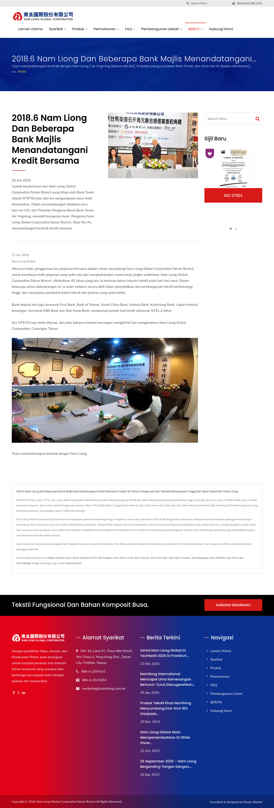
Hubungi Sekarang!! (233, 605)
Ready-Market (253, 801)
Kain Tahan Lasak (123, 557)
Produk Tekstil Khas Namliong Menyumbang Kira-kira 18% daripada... (165, 708)
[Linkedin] (23, 692)
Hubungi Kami (221, 29)
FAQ (130, 29)
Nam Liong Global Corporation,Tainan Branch (65, 801)
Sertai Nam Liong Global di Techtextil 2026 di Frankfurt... (164, 652)
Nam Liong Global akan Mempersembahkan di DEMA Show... (165, 737)
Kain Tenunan (142, 557)
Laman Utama (30, 29)
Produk (79, 29)
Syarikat (57, 29)
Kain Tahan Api (234, 557)
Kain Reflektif (217, 557)
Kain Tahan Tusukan (180, 557)
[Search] (210, 3)
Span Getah (72, 557)
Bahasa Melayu (249, 3)
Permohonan (106, 29)
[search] (188, 3)
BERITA (195, 29)
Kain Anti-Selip (159, 557)
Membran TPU (88, 557)
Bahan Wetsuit (56, 557)
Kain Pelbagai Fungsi (27, 563)
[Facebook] (14, 692)
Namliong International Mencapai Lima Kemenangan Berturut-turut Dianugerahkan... (167, 678)
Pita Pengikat (105, 557)
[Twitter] (18, 692)
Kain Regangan (200, 557)
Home (22, 71)
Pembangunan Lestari (161, 29)
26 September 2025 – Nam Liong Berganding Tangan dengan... (168, 763)
